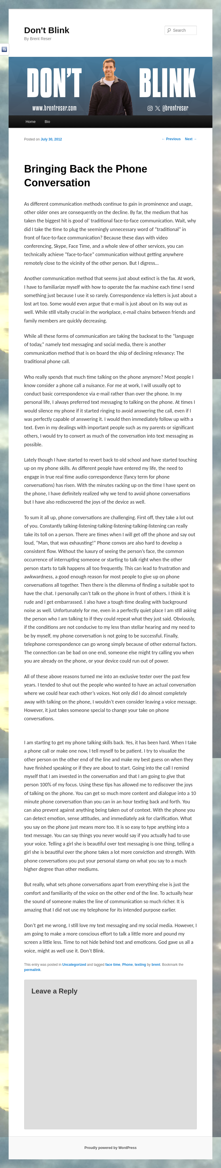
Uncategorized (74, 965)
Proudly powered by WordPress (110, 1148)
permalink (32, 970)
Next (191, 139)
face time (112, 965)
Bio (47, 121)
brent (156, 965)
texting (140, 965)
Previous (171, 139)
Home (31, 121)
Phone (127, 965)
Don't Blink (46, 30)
